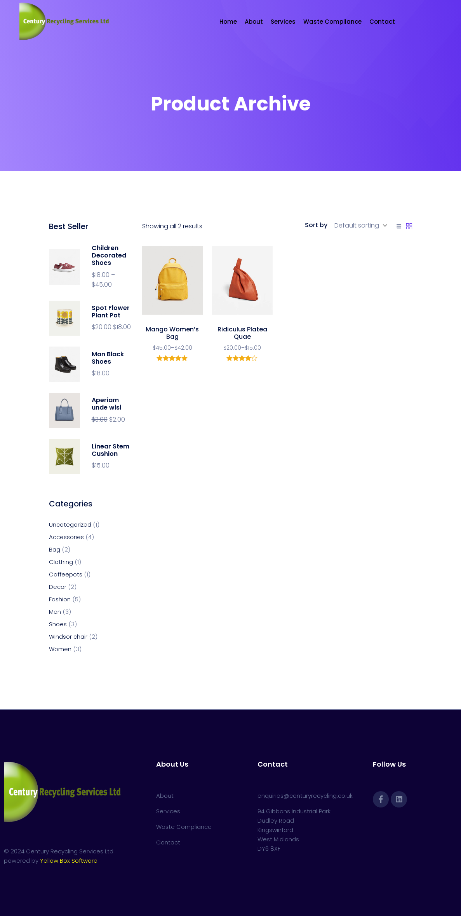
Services (283, 22)
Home (228, 22)
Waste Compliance (332, 22)
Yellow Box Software (68, 860)
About (254, 22)
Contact (382, 22)
